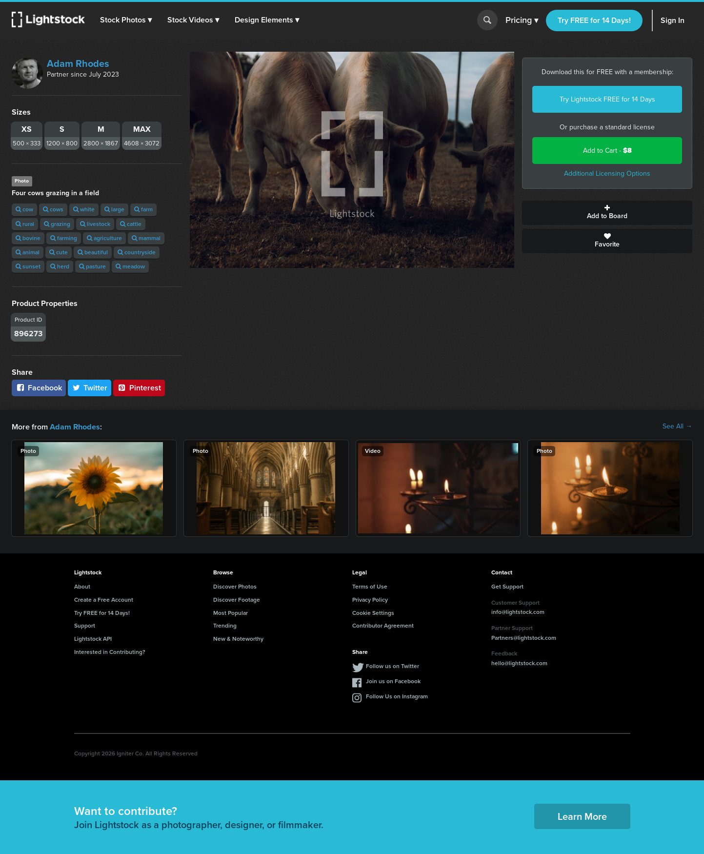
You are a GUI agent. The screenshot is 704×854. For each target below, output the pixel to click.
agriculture (104, 238)
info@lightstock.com (517, 611)
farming (63, 238)
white (84, 209)
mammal (146, 238)
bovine (28, 238)
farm (143, 209)
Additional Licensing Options (607, 173)
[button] (126, 20)
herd (59, 266)
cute (58, 252)
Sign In (672, 20)
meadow (130, 266)
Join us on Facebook (393, 680)
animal (28, 252)
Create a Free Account (103, 599)
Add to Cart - (607, 150)
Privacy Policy (370, 599)
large (114, 209)
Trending (225, 625)
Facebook (39, 387)
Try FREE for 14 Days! (594, 20)
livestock (95, 224)
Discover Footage (236, 599)
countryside (137, 252)
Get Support (507, 586)
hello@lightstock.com (519, 662)
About (82, 586)
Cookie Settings (373, 612)
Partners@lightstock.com (523, 637)
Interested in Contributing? (109, 651)
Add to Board (607, 212)
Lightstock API (93, 638)
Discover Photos (235, 586)
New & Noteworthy (238, 638)
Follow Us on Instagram (397, 695)
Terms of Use (369, 586)
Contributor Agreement (383, 625)
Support (84, 625)
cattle (130, 224)
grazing (57, 224)
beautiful (93, 252)
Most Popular (230, 612)
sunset (28, 266)
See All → (677, 426)
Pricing (521, 20)
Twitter (90, 387)
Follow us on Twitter (392, 665)
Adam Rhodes (78, 63)
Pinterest (139, 387)
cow (24, 209)
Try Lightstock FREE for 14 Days (607, 99)
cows (53, 209)
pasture (92, 266)
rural (25, 224)
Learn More (582, 816)
